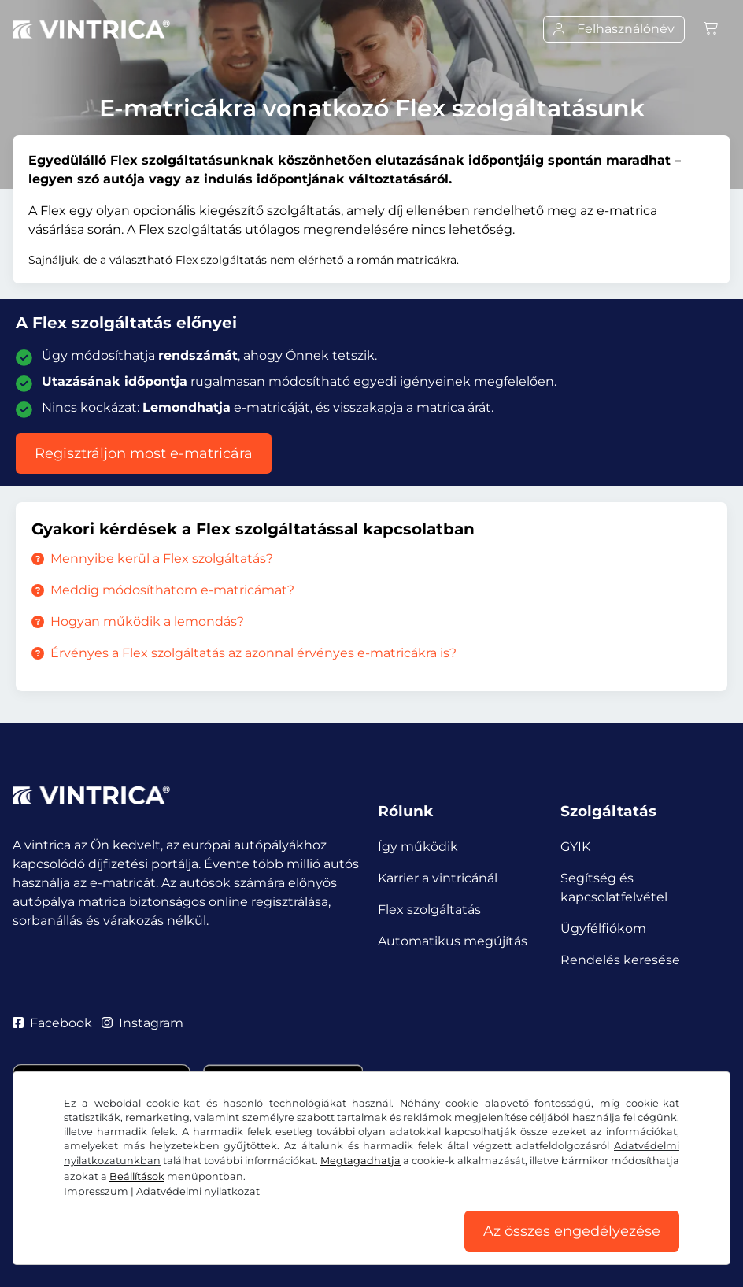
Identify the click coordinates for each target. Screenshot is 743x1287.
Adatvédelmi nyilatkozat (198, 1191)
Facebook (52, 1022)
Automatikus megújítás (452, 941)
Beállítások (136, 1176)
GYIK (575, 846)
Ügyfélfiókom (603, 928)
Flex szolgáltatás (429, 909)
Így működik (418, 846)
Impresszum (96, 1191)
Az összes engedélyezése (571, 1231)
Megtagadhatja (360, 1161)
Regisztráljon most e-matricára (144, 453)
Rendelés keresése (620, 959)
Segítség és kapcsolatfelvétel (613, 887)
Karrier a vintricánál (437, 878)
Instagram (142, 1022)
